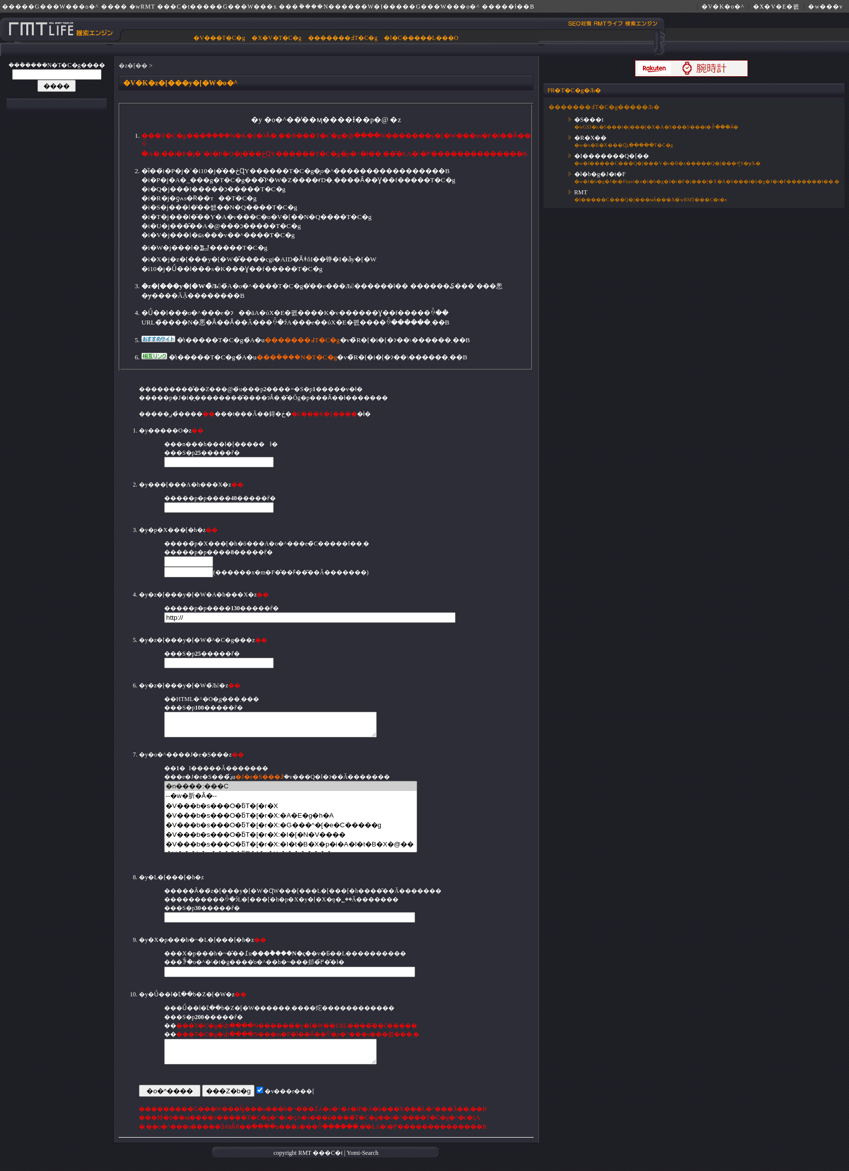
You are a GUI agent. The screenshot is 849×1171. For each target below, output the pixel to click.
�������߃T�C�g (342, 37)
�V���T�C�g (219, 37)
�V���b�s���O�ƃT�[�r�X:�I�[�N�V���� (291, 839)
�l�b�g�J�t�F (600, 174)
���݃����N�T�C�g (297, 357)
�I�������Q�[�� (612, 155)
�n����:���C (291, 790)
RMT (580, 192)
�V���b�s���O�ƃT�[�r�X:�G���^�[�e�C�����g (291, 829)
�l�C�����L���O (421, 37)
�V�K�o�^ (723, 6)
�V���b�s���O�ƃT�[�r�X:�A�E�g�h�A (291, 820)
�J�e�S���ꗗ (259, 781)
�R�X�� (590, 137)
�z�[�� (133, 65)
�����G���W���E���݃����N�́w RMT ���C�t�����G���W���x (61, 29)
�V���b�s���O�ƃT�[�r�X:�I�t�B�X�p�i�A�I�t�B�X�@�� (291, 849)
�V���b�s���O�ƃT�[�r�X (291, 810)
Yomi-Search (363, 1161)
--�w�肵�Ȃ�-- (291, 800)
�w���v (825, 6)
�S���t (589, 119)
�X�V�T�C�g (277, 37)
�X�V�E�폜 (776, 6)
